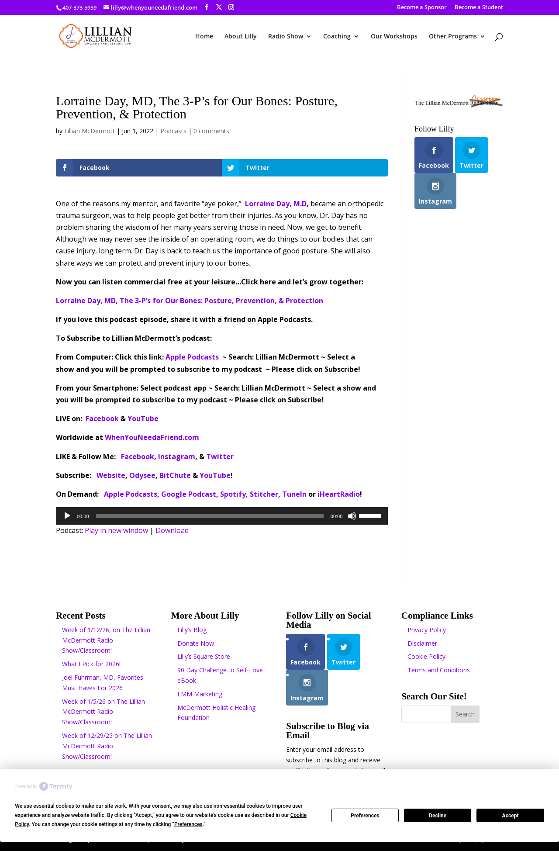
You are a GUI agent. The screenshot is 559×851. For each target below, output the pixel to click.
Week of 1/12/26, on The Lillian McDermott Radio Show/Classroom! (106, 640)
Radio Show (285, 36)
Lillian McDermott (89, 131)
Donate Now (195, 643)
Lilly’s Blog (192, 630)
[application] (222, 516)
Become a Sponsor (422, 7)
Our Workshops (394, 36)
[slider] (210, 516)
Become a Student (479, 7)
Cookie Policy (426, 656)
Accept (510, 816)
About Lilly (240, 36)
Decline (437, 816)
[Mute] (352, 516)
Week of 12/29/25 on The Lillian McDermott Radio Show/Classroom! (107, 746)
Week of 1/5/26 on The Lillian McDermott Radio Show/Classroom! (103, 711)
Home (204, 36)
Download (172, 530)
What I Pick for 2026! (91, 664)
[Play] (67, 516)
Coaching (337, 36)
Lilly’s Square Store (203, 656)
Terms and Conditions (438, 670)
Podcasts (173, 131)
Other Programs (453, 36)
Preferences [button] (188, 824)
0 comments (211, 131)
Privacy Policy (426, 630)
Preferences (365, 816)
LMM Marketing (199, 694)
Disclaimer (422, 643)
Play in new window (116, 530)
